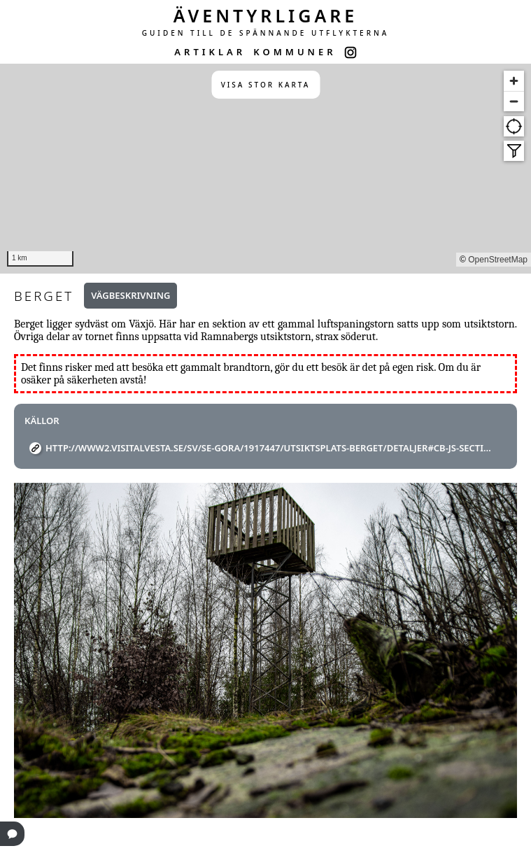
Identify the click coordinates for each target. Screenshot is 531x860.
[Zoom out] (514, 101)
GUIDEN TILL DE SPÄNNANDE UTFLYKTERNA (266, 33)
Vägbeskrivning (130, 295)
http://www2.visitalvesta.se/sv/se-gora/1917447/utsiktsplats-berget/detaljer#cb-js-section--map (270, 448)
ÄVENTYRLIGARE (266, 15)
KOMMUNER (294, 51)
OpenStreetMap (498, 260)
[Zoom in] (514, 81)
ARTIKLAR (210, 51)
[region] (265, 169)
